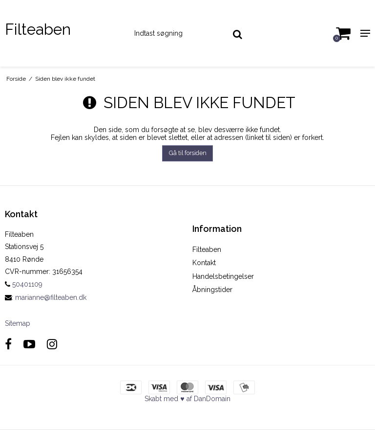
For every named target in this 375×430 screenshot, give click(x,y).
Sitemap (17, 323)
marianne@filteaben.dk (50, 297)
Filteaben (38, 29)
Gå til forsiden (188, 153)
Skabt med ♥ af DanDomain (187, 399)
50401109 (23, 284)
